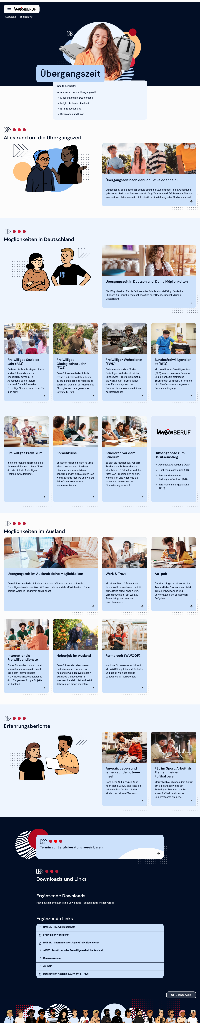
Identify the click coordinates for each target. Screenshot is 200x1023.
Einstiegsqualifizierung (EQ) (173, 467)
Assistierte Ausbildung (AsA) (174, 462)
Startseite (9, 14)
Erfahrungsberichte (70, 106)
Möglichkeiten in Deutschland (76, 95)
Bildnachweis (183, 992)
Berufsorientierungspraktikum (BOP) (174, 484)
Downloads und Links (72, 111)
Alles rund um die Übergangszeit (78, 90)
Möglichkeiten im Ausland (74, 101)
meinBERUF (25, 14)
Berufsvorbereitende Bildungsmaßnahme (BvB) (173, 475)
